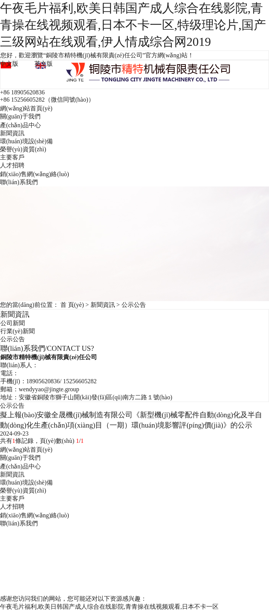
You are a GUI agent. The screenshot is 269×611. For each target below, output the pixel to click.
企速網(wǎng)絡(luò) (232, 569)
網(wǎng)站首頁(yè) (26, 108)
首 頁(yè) (72, 304)
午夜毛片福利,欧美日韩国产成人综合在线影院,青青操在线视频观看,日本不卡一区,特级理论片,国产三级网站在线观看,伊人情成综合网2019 (133, 25)
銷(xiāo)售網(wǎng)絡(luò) (34, 174)
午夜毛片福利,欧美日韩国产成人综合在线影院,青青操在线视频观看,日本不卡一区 (109, 606)
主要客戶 (12, 157)
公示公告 (134, 304)
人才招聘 (12, 165)
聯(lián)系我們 (19, 182)
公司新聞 (12, 323)
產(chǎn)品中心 (20, 125)
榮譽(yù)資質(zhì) (23, 149)
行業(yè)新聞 (17, 331)
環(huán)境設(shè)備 (26, 141)
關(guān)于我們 (20, 116)
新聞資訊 (12, 133)
